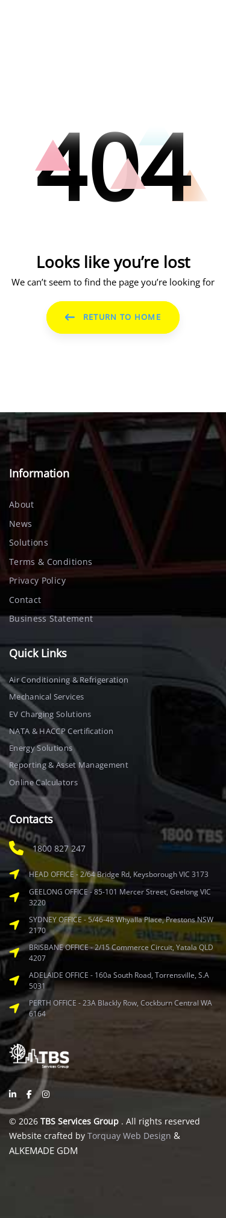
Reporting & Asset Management (68, 765)
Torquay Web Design (129, 1135)
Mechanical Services (46, 696)
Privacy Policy (37, 580)
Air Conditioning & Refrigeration (68, 679)
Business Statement (51, 618)
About (21, 504)
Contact (25, 599)
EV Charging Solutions (50, 714)
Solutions (28, 542)
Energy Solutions (40, 748)
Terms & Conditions (50, 561)
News (20, 523)
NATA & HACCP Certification (61, 731)
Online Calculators (43, 782)
